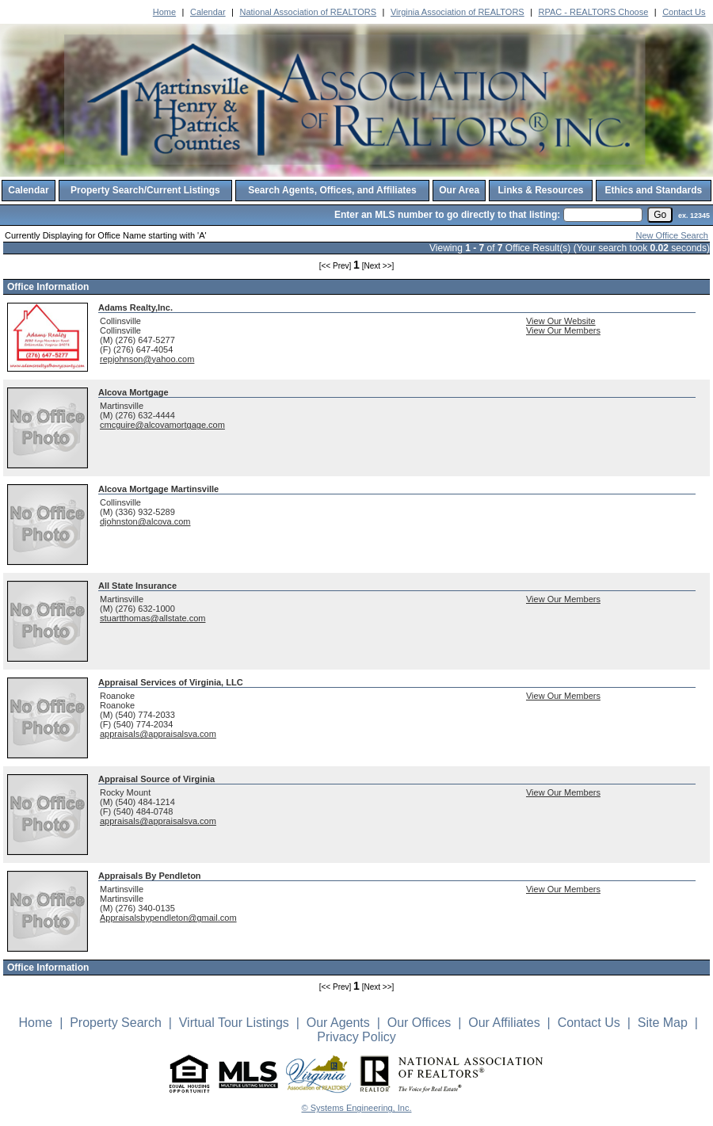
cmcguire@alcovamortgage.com (162, 424)
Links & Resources (540, 190)
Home (164, 12)
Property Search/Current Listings (145, 190)
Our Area (459, 190)
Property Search (116, 1022)
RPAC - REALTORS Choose (594, 12)
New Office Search (671, 235)
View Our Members (563, 330)
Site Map (663, 1022)
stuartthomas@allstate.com (152, 618)
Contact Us (683, 12)
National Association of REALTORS (307, 12)
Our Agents (338, 1022)
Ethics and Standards (653, 190)
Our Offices (419, 1022)
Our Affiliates (504, 1022)
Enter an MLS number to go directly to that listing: (447, 214)
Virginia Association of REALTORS (457, 12)
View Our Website (561, 321)
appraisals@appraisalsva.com (158, 734)
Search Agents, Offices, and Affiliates (332, 190)
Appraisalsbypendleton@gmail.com (168, 917)
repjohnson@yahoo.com (147, 359)
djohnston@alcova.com (145, 521)
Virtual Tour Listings (234, 1022)
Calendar (208, 12)
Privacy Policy (356, 1037)
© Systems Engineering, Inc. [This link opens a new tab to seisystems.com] (357, 1108)
